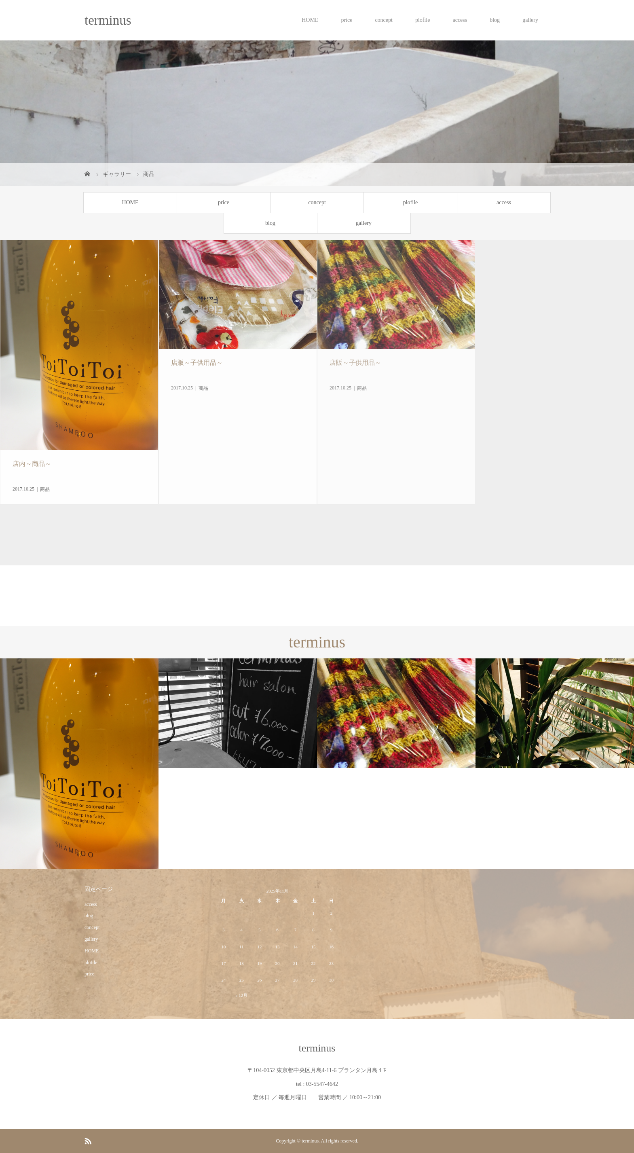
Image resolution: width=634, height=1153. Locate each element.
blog (495, 20)
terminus (108, 20)
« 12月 (241, 995)
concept (384, 20)
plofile (422, 20)
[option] (79, 764)
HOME (310, 20)
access (459, 20)
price (346, 20)
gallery (530, 20)
